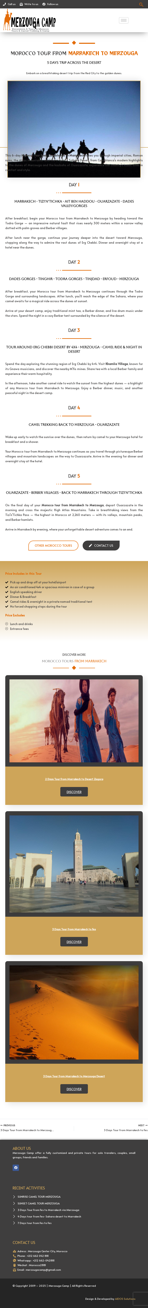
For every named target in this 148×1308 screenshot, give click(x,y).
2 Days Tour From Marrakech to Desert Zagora (74, 779)
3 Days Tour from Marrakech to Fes (74, 929)
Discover (74, 792)
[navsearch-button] (141, 4)
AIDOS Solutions (125, 1299)
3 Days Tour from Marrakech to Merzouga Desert (74, 1076)
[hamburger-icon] (123, 20)
